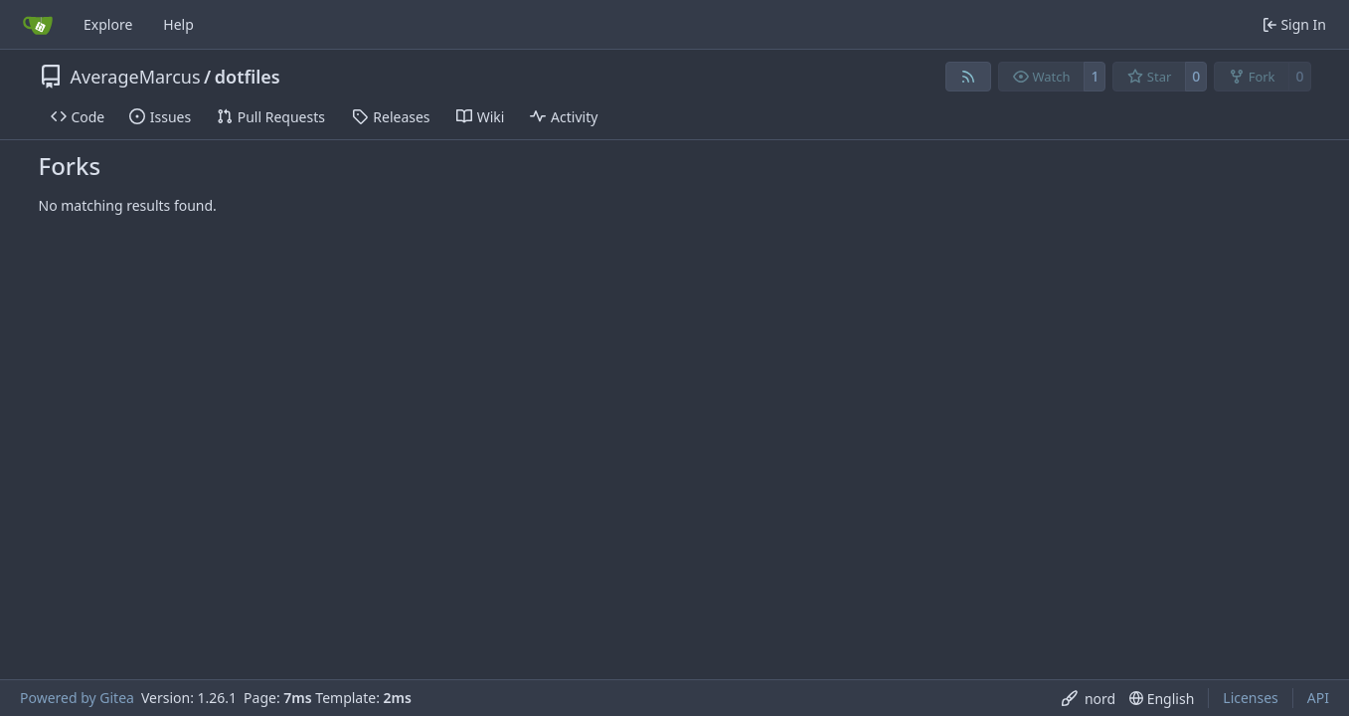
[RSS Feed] (968, 76)
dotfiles (247, 77)
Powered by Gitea (77, 697)
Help (178, 24)
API (1318, 697)
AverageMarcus (136, 77)
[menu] (1088, 698)
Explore (108, 24)
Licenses (1250, 697)
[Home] (38, 25)
